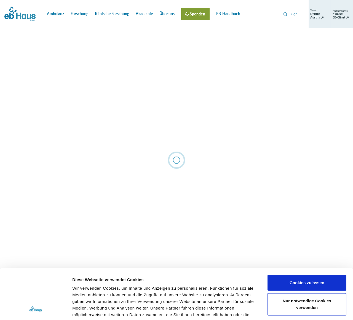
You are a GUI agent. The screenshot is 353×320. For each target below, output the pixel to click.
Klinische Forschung (112, 13)
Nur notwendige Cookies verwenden (307, 257)
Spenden (197, 14)
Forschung (79, 13)
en (294, 14)
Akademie (144, 13)
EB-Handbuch (228, 13)
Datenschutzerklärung (193, 287)
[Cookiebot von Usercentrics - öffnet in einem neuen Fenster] (36, 309)
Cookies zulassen (307, 235)
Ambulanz (55, 13)
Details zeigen (293, 309)
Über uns (167, 13)
